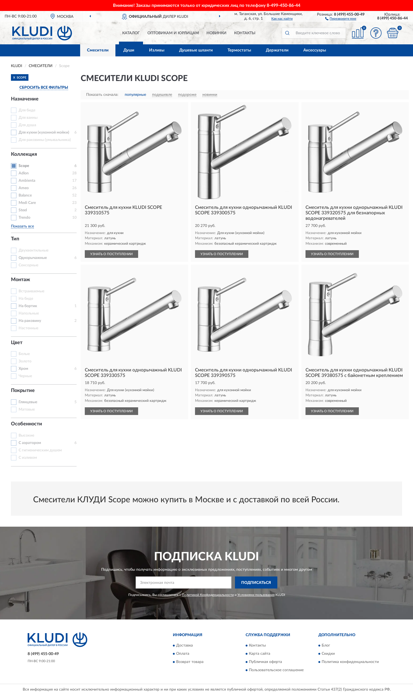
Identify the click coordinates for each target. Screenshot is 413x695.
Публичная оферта (265, 662)
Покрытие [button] (23, 390)
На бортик (28, 306)
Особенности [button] (26, 424)
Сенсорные (28, 265)
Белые (24, 354)
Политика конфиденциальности (350, 662)
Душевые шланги (196, 50)
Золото (25, 361)
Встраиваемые (31, 291)
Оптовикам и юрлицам (173, 33)
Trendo (24, 218)
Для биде (27, 110)
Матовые (27, 409)
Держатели (277, 50)
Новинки (216, 33)
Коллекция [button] (24, 154)
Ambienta (27, 181)
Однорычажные (33, 258)
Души (128, 50)
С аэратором (30, 443)
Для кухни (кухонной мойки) (44, 132)
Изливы (156, 50)
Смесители (98, 50)
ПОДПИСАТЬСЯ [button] (256, 583)
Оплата (182, 654)
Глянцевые (28, 402)
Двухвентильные (33, 250)
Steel (23, 210)
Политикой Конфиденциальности (208, 594)
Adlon (24, 173)
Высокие (26, 435)
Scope (24, 166)
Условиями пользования (256, 594)
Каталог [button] (131, 33)
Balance (25, 195)
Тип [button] (15, 239)
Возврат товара (189, 662)
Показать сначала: (102, 95)
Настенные (28, 328)
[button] (340, 18)
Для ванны (28, 118)
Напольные (29, 313)
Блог (326, 645)
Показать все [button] (22, 226)
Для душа (27, 125)
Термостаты (239, 50)
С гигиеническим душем (40, 450)
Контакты (244, 33)
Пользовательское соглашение (276, 670)
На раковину (30, 321)
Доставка (184, 645)
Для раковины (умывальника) (45, 140)
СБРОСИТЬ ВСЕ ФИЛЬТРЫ (43, 88)
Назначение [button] (25, 99)
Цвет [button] (16, 342)
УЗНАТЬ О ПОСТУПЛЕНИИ (111, 254)
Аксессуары (314, 50)
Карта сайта (259, 654)
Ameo (24, 188)
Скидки (328, 654)
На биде (26, 299)
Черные (25, 376)
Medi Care (27, 203)
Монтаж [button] (20, 279)
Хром (23, 369)
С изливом (28, 458)
